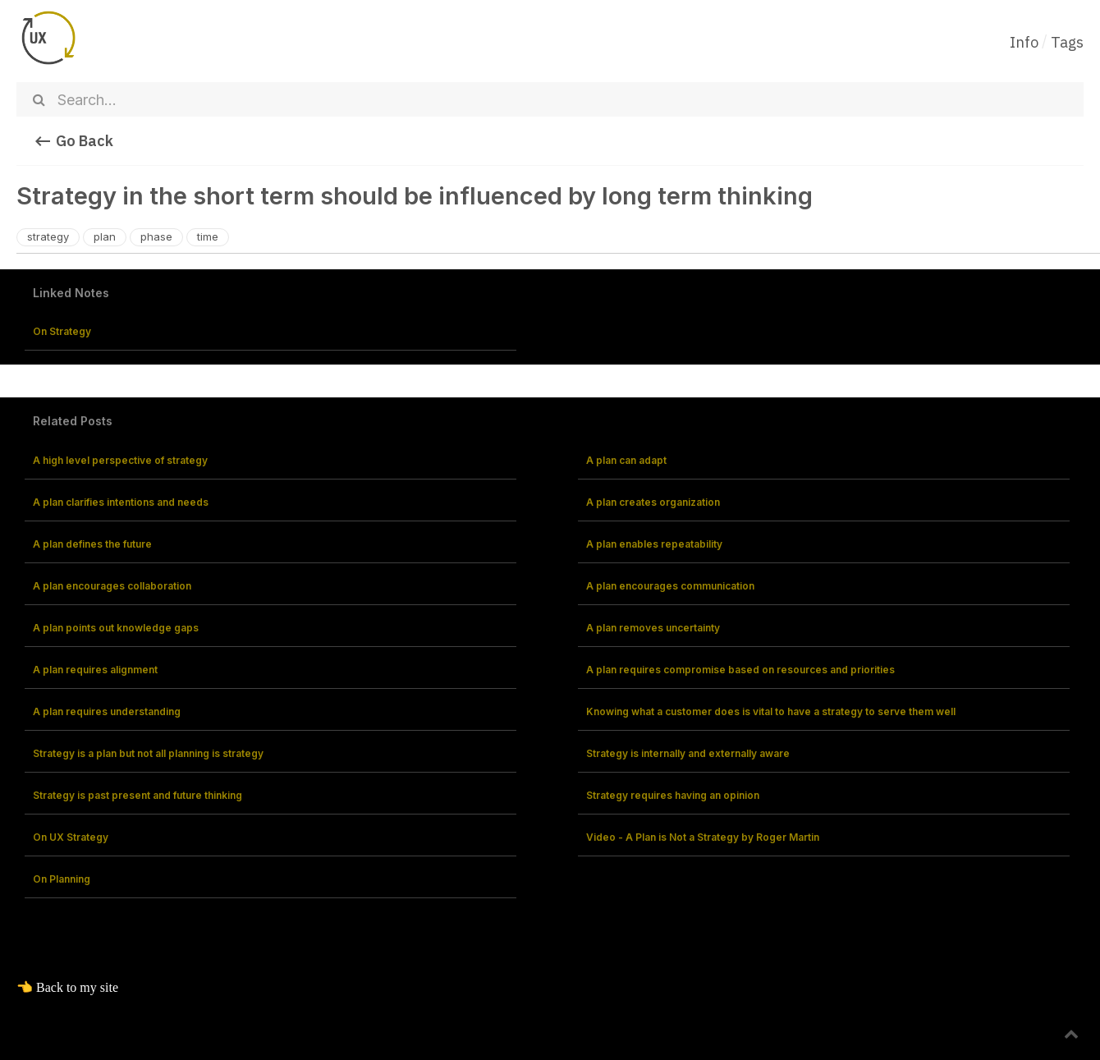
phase (156, 236)
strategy (48, 236)
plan (105, 236)
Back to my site (77, 987)
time (207, 236)
